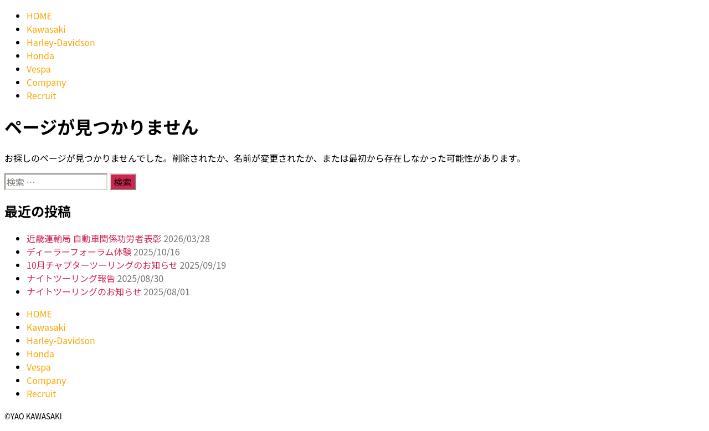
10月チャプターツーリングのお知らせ (102, 264)
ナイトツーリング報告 (71, 278)
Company (46, 82)
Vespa (39, 68)
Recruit (41, 95)
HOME (39, 15)
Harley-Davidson (61, 42)
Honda (40, 55)
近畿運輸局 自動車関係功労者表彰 (94, 238)
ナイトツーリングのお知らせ (84, 291)
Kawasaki (46, 28)
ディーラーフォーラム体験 (79, 251)
